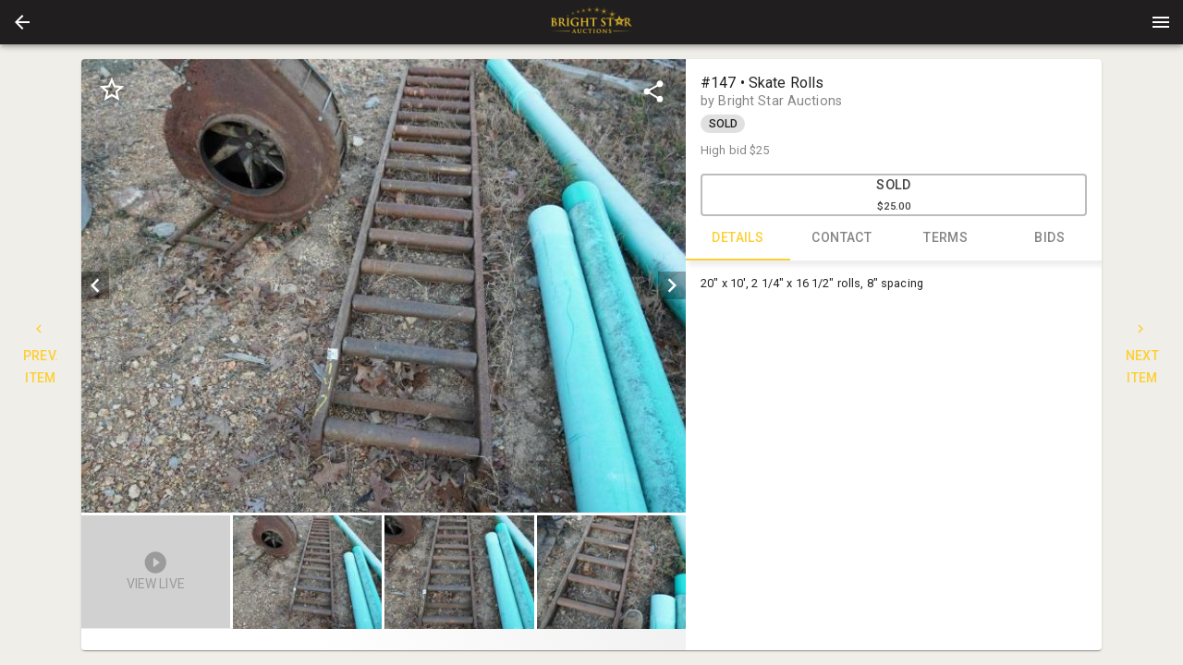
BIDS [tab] (1050, 238)
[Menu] (1161, 22)
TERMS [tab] (946, 238)
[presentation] (591, 22)
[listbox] (383, 286)
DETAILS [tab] (738, 238)
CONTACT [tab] (842, 238)
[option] (383, 286)
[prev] (95, 285)
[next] (672, 285)
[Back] (22, 22)
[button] (22, 22)
